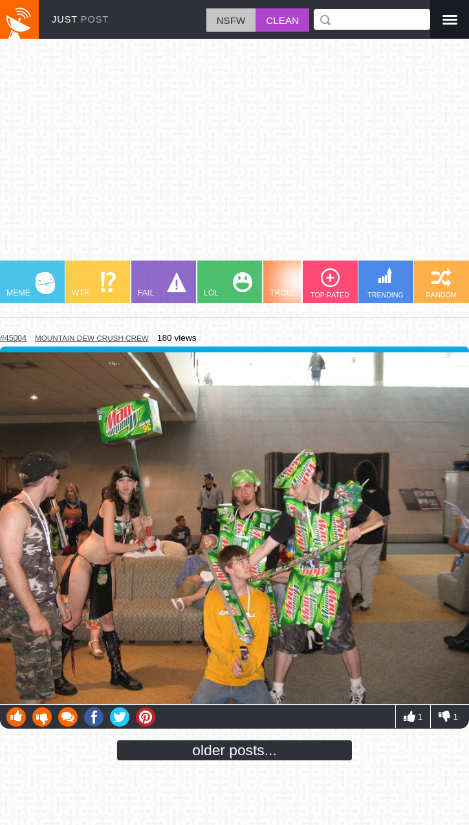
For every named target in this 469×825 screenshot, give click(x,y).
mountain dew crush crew (92, 338)
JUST (80, 19)
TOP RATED (330, 283)
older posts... (234, 750)
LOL (228, 284)
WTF (94, 284)
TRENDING (385, 283)
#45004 (13, 338)
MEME (30, 284)
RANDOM (441, 283)
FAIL (162, 284)
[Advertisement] (234, 155)
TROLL (294, 284)
